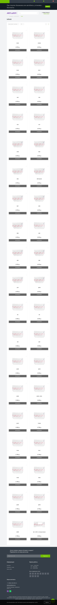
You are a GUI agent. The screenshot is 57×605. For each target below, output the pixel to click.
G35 (18, 124)
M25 (39, 151)
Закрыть (47, 6)
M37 (18, 206)
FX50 (39, 477)
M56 (18, 233)
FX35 (18, 450)
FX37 (39, 450)
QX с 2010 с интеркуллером (39, 531)
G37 (39, 124)
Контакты (9, 565)
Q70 (18, 287)
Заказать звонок (46, 13)
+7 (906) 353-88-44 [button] (12, 583)
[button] (23, 1)
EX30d (39, 43)
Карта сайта (9, 569)
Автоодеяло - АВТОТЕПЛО (14, 16)
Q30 (39, 233)
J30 (17, 341)
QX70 (18, 423)
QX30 (18, 369)
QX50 (39, 287)
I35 (39, 314)
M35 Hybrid (39, 178)
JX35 (18, 151)
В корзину (17, 50)
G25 (39, 97)
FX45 (18, 477)
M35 (18, 178)
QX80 (18, 531)
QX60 (18, 396)
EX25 (18, 43)
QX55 (18, 504)
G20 (18, 97)
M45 (39, 206)
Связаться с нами (10, 567)
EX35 (18, 70)
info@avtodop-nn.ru (11, 585)
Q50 (18, 260)
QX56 (39, 504)
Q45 (39, 341)
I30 (17, 314)
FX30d (39, 423)
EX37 (39, 70)
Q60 (39, 260)
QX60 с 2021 (39, 396)
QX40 (39, 369)
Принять (47, 602)
